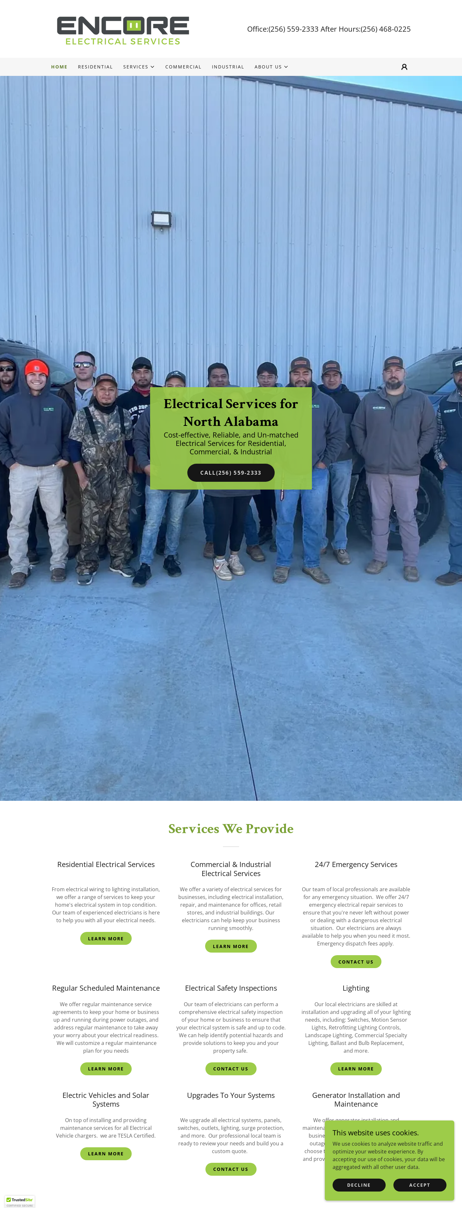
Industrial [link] (228, 67)
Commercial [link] (183, 67)
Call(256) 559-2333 (230, 472)
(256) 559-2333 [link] (294, 29)
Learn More (106, 938)
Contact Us (356, 962)
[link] (122, 28)
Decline (359, 1198)
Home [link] (59, 67)
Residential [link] (95, 67)
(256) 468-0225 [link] (386, 29)
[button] (139, 67)
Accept (419, 1198)
